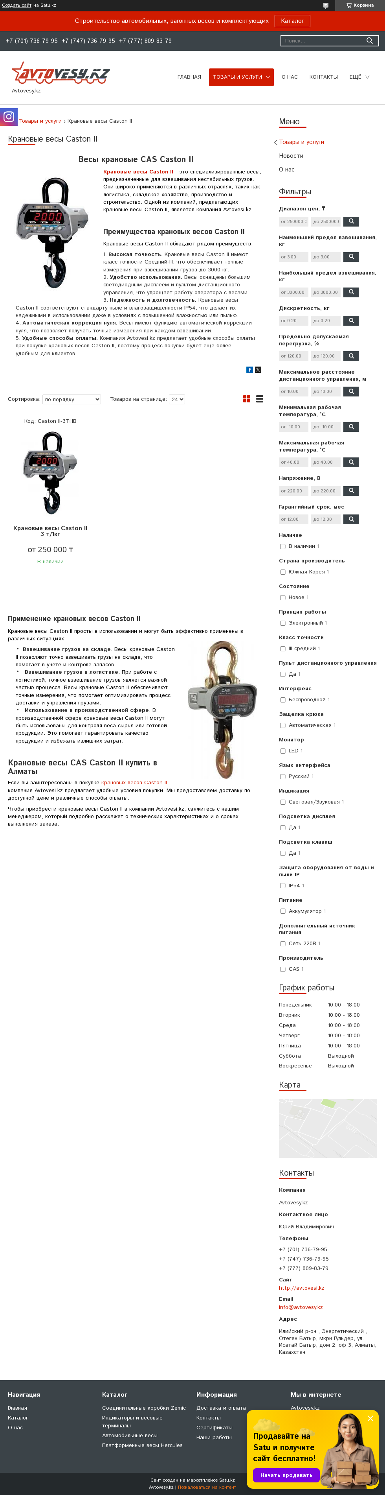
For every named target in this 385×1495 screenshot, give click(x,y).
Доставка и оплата (221, 1408)
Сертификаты (214, 1428)
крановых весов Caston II (134, 783)
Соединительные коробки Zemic (144, 1408)
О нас (290, 77)
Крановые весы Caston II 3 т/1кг (50, 531)
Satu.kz (227, 1480)
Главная (189, 77)
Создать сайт (16, 5)
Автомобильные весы (130, 1436)
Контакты (324, 77)
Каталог (292, 21)
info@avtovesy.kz (301, 1307)
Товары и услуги (237, 77)
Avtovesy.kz (305, 1408)
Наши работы (214, 1438)
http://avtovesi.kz (301, 1288)
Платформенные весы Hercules (142, 1445)
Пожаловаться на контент (207, 1487)
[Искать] (369, 41)
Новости (291, 156)
